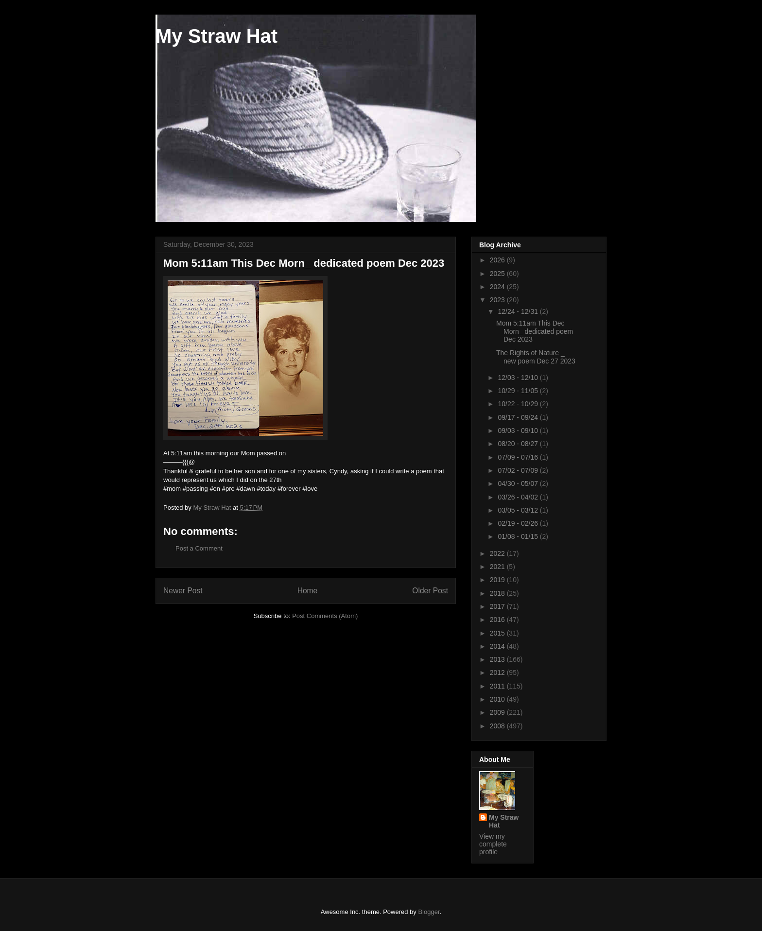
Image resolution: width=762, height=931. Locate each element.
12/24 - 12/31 (518, 311)
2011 (498, 686)
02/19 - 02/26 (518, 523)
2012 (498, 672)
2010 (498, 699)
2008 (498, 726)
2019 (498, 580)
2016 (498, 619)
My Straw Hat (216, 36)
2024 (498, 287)
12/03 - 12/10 (518, 377)
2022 (498, 553)
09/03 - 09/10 (518, 430)
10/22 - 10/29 (518, 404)
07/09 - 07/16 (518, 457)
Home (307, 590)
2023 (498, 300)
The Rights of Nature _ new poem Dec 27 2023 (535, 357)
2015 (498, 633)
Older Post (430, 590)
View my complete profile (493, 844)
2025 (498, 273)
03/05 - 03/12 (518, 510)
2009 (498, 712)
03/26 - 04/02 (518, 497)
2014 (498, 646)
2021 (498, 566)
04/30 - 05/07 (518, 483)
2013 (498, 659)
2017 (498, 606)
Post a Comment (199, 548)
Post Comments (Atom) (325, 616)
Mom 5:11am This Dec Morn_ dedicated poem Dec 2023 (534, 331)
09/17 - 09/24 (518, 417)
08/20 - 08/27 (518, 444)
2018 (498, 593)
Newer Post (183, 590)
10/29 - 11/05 (518, 391)
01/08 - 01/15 (518, 536)
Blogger (428, 911)
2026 (498, 260)
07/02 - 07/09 (518, 470)
